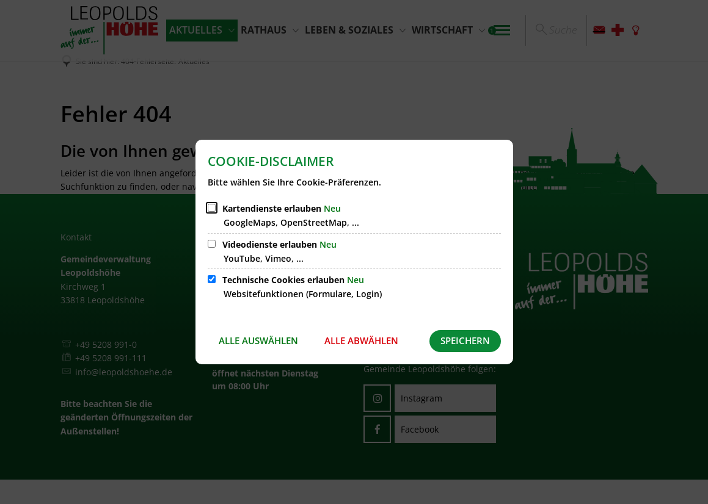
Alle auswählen (258, 340)
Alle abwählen (361, 340)
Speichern (465, 340)
